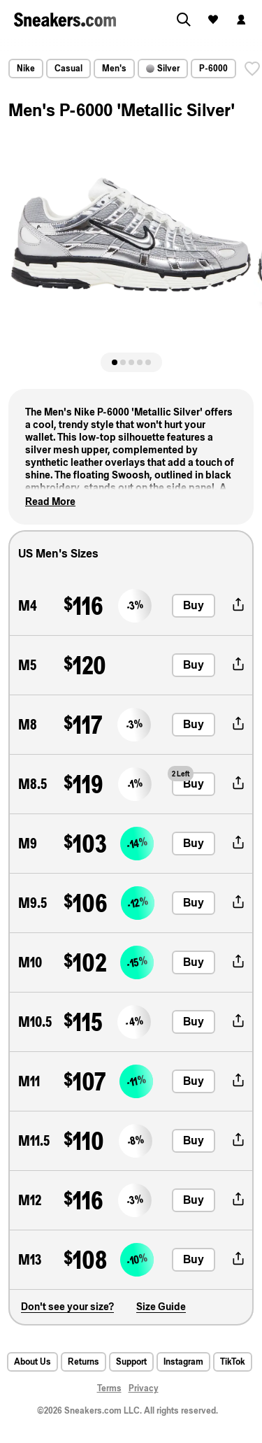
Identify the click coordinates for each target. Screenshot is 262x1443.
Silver (163, 68)
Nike (26, 68)
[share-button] (238, 606)
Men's (114, 68)
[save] (252, 68)
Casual (68, 68)
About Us (32, 1361)
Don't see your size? (67, 1306)
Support (131, 1361)
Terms (109, 1388)
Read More (50, 501)
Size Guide (161, 1306)
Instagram (183, 1361)
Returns (83, 1361)
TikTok (232, 1361)
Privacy (144, 1388)
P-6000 (213, 68)
